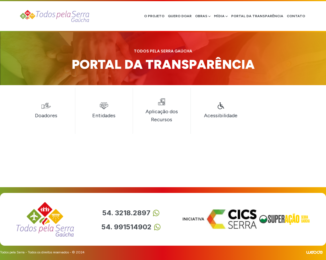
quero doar (180, 16)
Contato (296, 16)
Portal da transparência (257, 16)
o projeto (154, 16)
